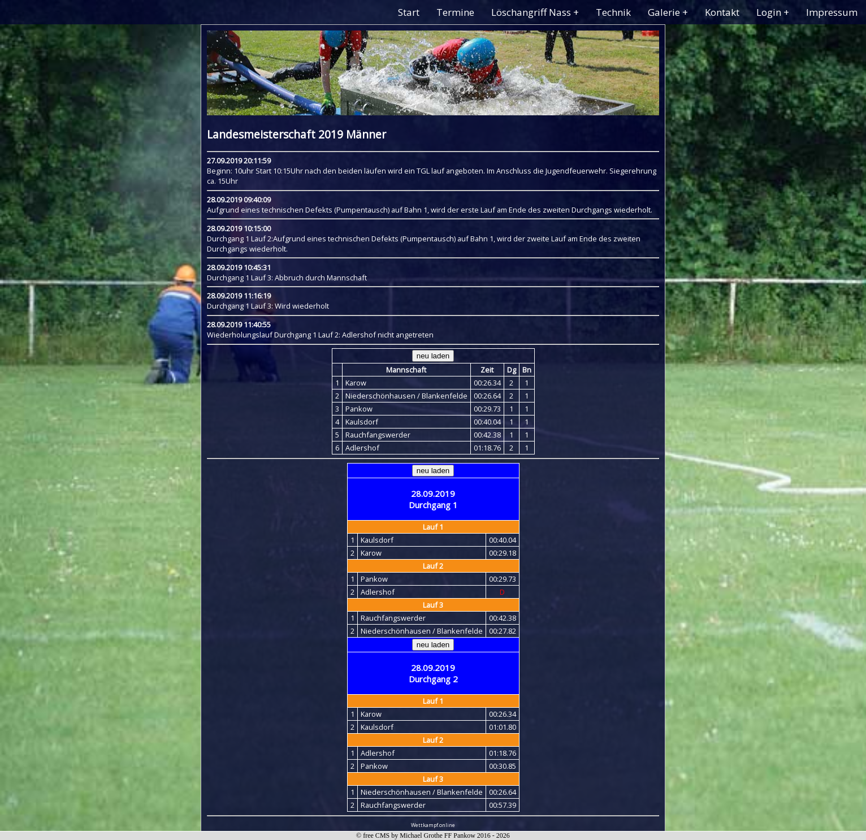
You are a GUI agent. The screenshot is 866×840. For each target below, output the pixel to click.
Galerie (664, 12)
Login (768, 12)
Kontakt (722, 12)
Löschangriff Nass (531, 12)
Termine (455, 12)
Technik (613, 12)
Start (408, 12)
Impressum (832, 12)
